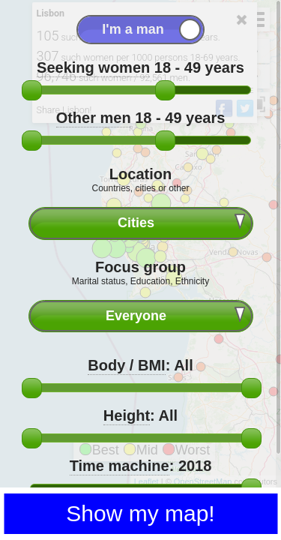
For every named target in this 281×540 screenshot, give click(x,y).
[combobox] (140, 223)
